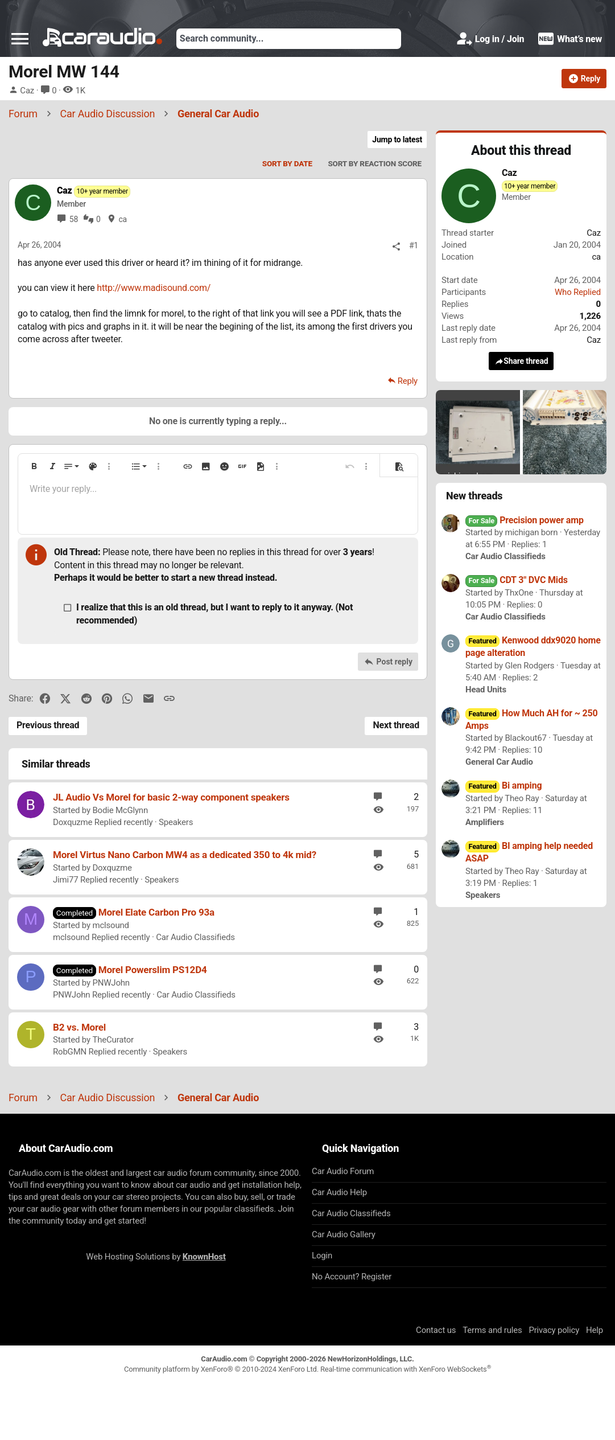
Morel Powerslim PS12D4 (152, 969)
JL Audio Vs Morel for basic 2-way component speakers (171, 797)
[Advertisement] (308, 1411)
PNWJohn (110, 983)
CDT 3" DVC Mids (516, 580)
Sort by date (287, 163)
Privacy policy (554, 1330)
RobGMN (69, 1052)
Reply (408, 381)
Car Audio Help (339, 1192)
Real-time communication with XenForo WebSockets (405, 1369)
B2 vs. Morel (79, 1027)
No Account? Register (351, 1276)
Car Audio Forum (343, 1171)
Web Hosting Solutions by (155, 1257)
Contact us (436, 1330)
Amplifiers (484, 822)
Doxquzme (72, 822)
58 (73, 219)
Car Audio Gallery (343, 1234)
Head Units (485, 689)
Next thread (396, 725)
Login (322, 1255)
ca (122, 219)
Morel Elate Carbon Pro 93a (156, 912)
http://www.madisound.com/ (153, 287)
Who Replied (578, 292)
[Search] (288, 38)
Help (594, 1330)
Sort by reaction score (375, 163)
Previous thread (47, 725)
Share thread (521, 361)
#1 (413, 245)
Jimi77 (65, 880)
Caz (27, 90)
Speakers (176, 822)
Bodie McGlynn (120, 810)
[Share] (396, 246)
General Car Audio (499, 762)
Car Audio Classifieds (195, 937)
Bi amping (503, 785)
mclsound (110, 925)
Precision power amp (524, 520)
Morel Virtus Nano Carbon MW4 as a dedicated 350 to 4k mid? (184, 854)
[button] (20, 38)
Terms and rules (492, 1330)
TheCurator (113, 1040)
